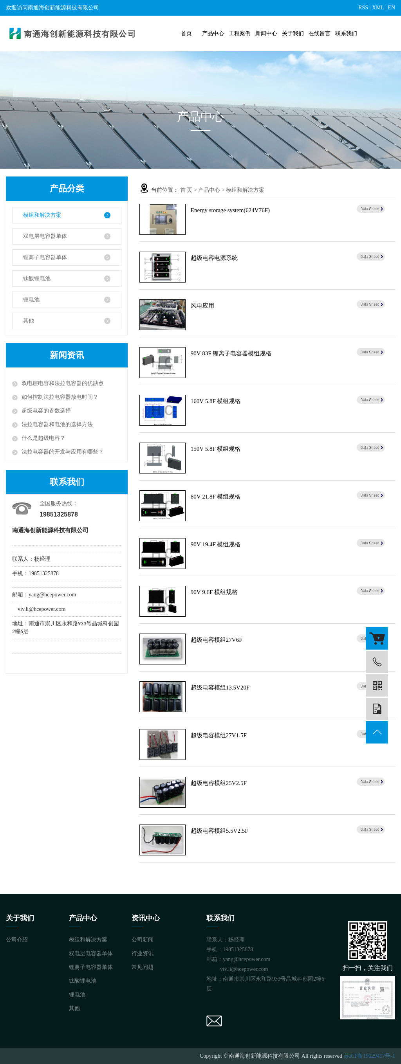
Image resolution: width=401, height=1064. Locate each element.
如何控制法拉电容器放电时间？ (60, 397)
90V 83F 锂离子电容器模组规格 (231, 353)
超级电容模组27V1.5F (219, 735)
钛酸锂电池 (37, 278)
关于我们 (293, 33)
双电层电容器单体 (45, 236)
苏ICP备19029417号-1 (369, 1056)
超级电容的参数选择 (46, 411)
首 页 (186, 190)
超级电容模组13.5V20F (220, 687)
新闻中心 (266, 33)
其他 (28, 321)
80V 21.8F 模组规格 (216, 496)
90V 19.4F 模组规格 (216, 544)
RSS (363, 8)
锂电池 (31, 299)
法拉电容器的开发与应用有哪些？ (63, 452)
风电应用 (202, 305)
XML (378, 8)
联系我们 (346, 33)
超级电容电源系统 (214, 258)
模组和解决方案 (42, 215)
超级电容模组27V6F (216, 640)
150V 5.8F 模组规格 (216, 449)
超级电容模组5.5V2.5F (219, 831)
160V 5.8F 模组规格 (216, 401)
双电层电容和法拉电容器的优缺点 (63, 383)
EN (391, 8)
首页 (186, 33)
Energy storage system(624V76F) (230, 210)
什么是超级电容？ (43, 438)
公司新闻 (143, 940)
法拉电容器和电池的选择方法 (57, 424)
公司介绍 (17, 940)
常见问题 (143, 967)
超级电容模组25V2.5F (219, 783)
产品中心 (213, 33)
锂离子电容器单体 (45, 257)
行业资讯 (143, 953)
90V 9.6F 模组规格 (214, 592)
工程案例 (240, 33)
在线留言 (320, 33)
